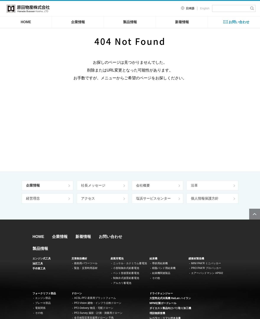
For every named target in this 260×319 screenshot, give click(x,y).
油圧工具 (37, 263)
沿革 (194, 185)
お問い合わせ (239, 22)
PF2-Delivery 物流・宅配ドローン (93, 307)
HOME (26, 22)
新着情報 (182, 22)
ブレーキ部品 (43, 302)
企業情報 (78, 22)
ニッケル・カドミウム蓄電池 (130, 263)
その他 (156, 278)
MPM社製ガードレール (163, 303)
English (205, 8)
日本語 (190, 8)
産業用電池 (117, 258)
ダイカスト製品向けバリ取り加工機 (170, 308)
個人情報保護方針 (205, 198)
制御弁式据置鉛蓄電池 (126, 278)
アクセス (88, 198)
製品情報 (130, 22)
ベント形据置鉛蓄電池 (126, 273)
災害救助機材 (79, 258)
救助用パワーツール (86, 263)
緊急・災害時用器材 (86, 268)
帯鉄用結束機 (160, 263)
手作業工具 (39, 268)
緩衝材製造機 (196, 258)
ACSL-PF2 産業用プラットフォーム (95, 297)
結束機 (153, 258)
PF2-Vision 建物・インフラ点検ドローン (97, 302)
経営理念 (33, 198)
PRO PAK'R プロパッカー (206, 268)
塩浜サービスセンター (153, 198)
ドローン (77, 293)
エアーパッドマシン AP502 (207, 273)
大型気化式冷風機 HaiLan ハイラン (170, 298)
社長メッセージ (93, 185)
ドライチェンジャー (161, 293)
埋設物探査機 (157, 313)
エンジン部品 (43, 297)
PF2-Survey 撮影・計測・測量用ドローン (98, 312)
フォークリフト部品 (44, 293)
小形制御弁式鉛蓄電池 (126, 268)
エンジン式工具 (41, 258)
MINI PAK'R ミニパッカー (206, 263)
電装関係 (40, 307)
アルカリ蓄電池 (122, 283)
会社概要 (143, 185)
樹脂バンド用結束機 (164, 268)
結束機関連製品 (161, 273)
